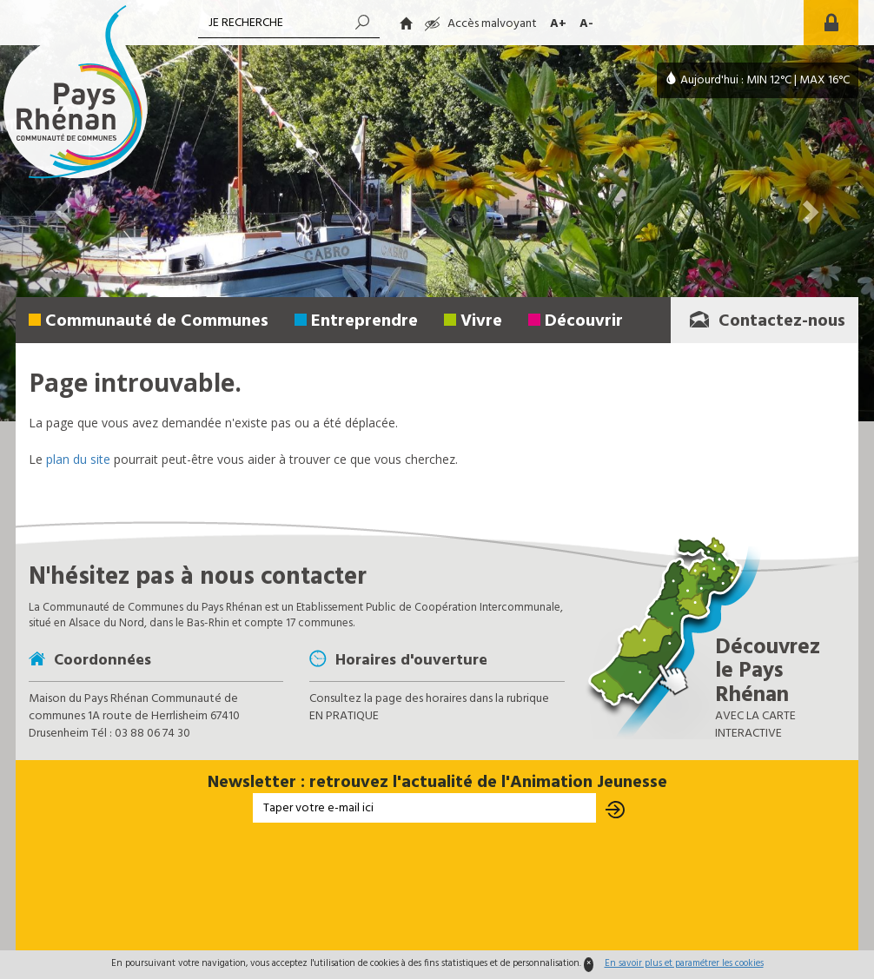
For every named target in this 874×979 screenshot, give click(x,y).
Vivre (481, 321)
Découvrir (584, 321)
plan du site (78, 459)
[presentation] (437, 888)
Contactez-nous (766, 321)
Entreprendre (364, 321)
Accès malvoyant (481, 24)
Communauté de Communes (156, 321)
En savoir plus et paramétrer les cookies (684, 963)
